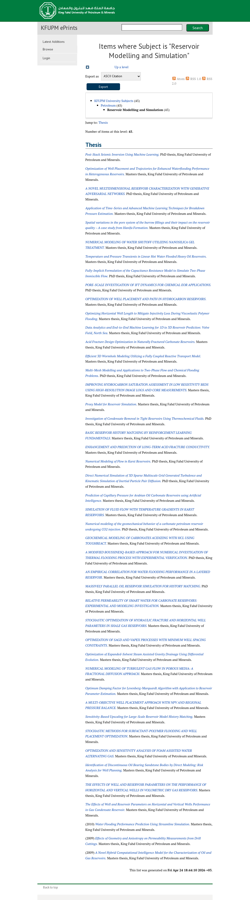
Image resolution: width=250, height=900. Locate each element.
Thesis (103, 122)
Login (46, 58)
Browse (48, 49)
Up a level (121, 67)
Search (198, 27)
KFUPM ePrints (59, 27)
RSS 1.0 (195, 79)
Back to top (50, 887)
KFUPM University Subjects (113, 101)
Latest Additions (54, 42)
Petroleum (108, 105)
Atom (181, 79)
